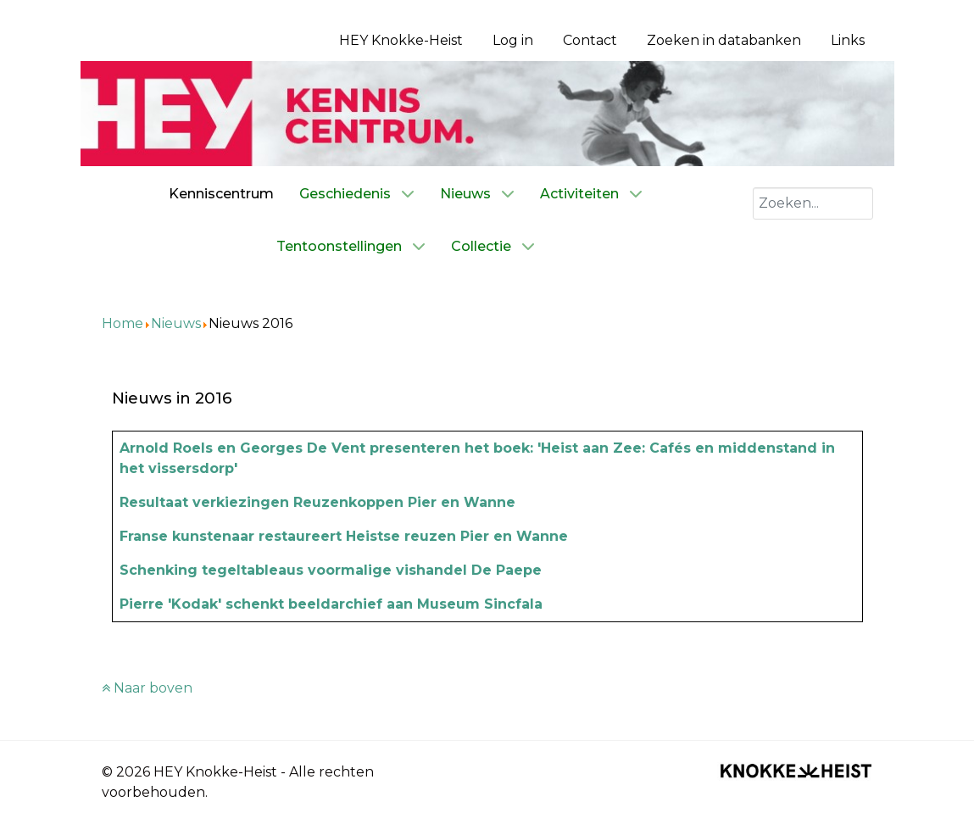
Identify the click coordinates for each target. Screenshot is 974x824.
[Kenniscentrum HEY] (487, 112)
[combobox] (813, 203)
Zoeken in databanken (724, 40)
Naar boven (147, 688)
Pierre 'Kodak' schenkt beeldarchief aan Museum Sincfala (331, 604)
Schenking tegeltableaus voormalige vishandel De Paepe (331, 570)
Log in (513, 40)
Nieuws (176, 323)
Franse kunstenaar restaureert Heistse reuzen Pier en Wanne (344, 536)
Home (122, 323)
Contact (590, 40)
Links (848, 40)
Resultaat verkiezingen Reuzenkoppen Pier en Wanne (317, 502)
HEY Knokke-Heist (401, 40)
